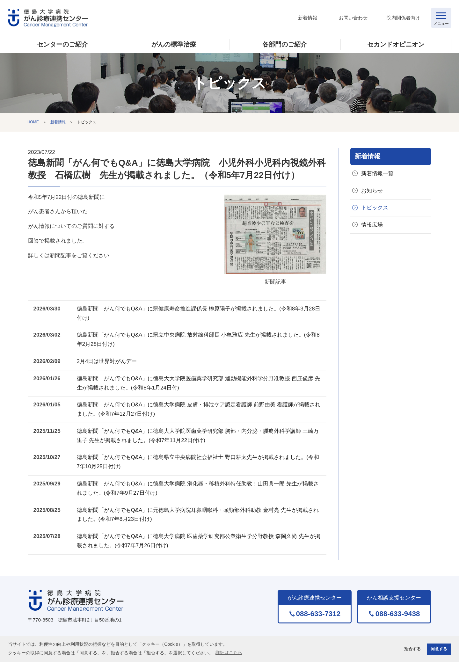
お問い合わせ (353, 17)
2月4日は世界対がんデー (107, 361)
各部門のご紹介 (284, 44)
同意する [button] (439, 649)
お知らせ (372, 191)
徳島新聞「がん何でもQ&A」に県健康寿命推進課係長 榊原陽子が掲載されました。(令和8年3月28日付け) (198, 313)
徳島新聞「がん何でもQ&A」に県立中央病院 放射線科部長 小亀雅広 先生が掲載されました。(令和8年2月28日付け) (198, 339)
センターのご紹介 (62, 44)
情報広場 (372, 225)
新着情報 (307, 17)
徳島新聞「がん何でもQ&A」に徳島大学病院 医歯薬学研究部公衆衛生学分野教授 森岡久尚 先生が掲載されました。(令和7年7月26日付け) (198, 541)
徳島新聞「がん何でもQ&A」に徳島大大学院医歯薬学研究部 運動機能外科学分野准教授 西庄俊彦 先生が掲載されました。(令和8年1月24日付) (198, 383)
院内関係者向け (403, 17)
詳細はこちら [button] (228, 652)
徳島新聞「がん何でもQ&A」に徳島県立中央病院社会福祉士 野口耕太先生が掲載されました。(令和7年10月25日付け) (198, 461)
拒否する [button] (412, 649)
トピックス (374, 208)
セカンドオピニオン (396, 44)
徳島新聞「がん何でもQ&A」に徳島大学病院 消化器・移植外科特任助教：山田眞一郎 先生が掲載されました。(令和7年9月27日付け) (198, 488)
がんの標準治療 (173, 44)
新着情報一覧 (377, 174)
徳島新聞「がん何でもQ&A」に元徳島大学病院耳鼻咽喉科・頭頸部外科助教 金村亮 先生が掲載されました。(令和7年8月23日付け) (198, 514)
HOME (33, 122)
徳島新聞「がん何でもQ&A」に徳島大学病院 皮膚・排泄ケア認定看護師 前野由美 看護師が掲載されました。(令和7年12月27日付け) (198, 409)
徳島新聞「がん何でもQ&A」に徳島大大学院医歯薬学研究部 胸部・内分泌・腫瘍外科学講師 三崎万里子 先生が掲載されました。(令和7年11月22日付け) (198, 435)
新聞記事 (275, 239)
